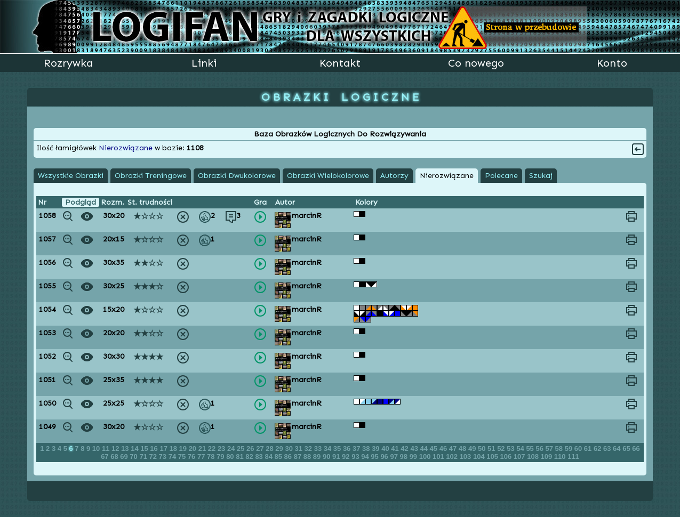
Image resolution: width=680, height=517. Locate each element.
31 (300, 449)
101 (439, 457)
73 (164, 457)
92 (346, 457)
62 (598, 449)
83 (260, 457)
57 (550, 449)
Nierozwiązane (447, 175)
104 (479, 457)
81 (240, 457)
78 (212, 457)
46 (444, 449)
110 (560, 457)
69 (125, 457)
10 (97, 449)
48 (463, 449)
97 (394, 457)
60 (579, 449)
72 (154, 457)
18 (174, 449)
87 (298, 457)
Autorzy (394, 175)
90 (327, 457)
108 (533, 457)
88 (308, 457)
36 (348, 449)
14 (135, 449)
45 (434, 449)
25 (241, 449)
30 (289, 449)
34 (328, 449)
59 (569, 449)
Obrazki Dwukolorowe (237, 175)
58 (560, 449)
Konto (612, 62)
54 (521, 449)
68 (115, 457)
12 (116, 449)
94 (366, 457)
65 (627, 449)
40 (386, 449)
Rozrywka (68, 62)
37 (357, 449)
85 (279, 457)
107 (520, 457)
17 (164, 449)
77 (202, 457)
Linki (204, 62)
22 (213, 449)
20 (193, 449)
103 (466, 457)
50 (482, 449)
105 (493, 457)
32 (309, 449)
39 (376, 449)
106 (507, 457)
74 (173, 457)
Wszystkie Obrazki (70, 175)
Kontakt (340, 62)
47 (454, 449)
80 (231, 457)
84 (269, 457)
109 (547, 457)
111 (573, 457)
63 (608, 449)
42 (405, 449)
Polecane (501, 175)
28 (270, 449)
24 (232, 449)
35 (338, 449)
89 (318, 457)
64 (617, 449)
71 (144, 457)
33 (319, 449)
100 (426, 457)
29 (280, 449)
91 (337, 457)
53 (511, 449)
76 (192, 457)
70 (134, 457)
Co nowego (476, 62)
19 (184, 449)
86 (289, 457)
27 (261, 449)
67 (105, 457)
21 (203, 449)
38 (367, 449)
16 (154, 449)
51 (492, 449)
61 (589, 449)
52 (502, 449)
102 (452, 457)
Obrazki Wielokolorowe (328, 175)
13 (126, 449)
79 (221, 457)
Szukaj (541, 175)
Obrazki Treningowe (151, 175)
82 (250, 457)
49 (473, 449)
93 (356, 457)
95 (375, 457)
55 (530, 449)
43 (415, 449)
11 (106, 449)
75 (183, 457)
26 (251, 449)
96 (385, 457)
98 (405, 457)
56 (540, 449)
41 (396, 449)
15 (145, 449)
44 (425, 449)
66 (635, 449)
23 (222, 449)
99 (414, 457)
